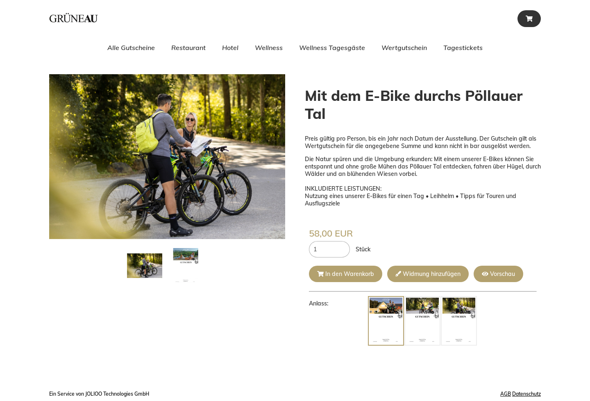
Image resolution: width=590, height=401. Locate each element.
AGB (505, 394)
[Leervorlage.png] (185, 265)
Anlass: (318, 303)
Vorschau (498, 274)
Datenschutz (526, 394)
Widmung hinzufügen (428, 274)
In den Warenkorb (345, 274)
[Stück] (329, 249)
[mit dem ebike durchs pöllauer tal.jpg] (144, 265)
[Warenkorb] (529, 18)
